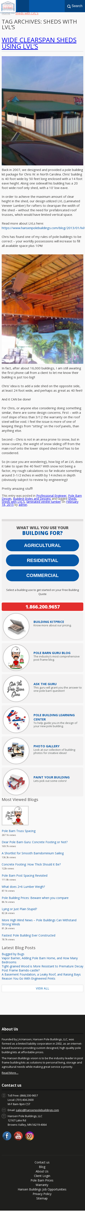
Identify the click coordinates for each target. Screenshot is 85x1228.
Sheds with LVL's (13, 502)
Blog (42, 1167)
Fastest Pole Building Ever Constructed (28, 935)
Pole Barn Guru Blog (52, 653)
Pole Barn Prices (42, 1180)
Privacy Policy (42, 1194)
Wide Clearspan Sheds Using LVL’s (39, 43)
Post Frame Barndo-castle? (21, 970)
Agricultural (42, 545)
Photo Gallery (47, 746)
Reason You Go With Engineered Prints (28, 978)
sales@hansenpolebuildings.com (37, 1110)
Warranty (42, 1185)
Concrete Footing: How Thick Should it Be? (31, 864)
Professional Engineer (51, 496)
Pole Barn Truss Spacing (18, 831)
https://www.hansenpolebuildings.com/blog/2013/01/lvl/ (43, 228)
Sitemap (42, 1198)
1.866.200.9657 (42, 606)
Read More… (10, 1073)
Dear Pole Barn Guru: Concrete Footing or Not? (34, 842)
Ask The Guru (45, 684)
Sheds (72, 499)
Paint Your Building (52, 777)
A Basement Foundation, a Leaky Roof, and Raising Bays (41, 974)
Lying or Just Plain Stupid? (19, 909)
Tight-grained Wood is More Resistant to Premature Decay (42, 966)
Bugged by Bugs (13, 954)
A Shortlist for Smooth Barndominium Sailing (33, 853)
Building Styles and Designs (32, 499)
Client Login (42, 1176)
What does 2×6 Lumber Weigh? (23, 887)
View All (42, 988)
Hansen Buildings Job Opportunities (42, 1189)
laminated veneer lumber (43, 502)
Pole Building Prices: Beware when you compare (35, 898)
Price (49, 621)
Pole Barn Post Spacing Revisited (24, 875)
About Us (42, 1171)
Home (6, 13)
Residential (42, 560)
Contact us (42, 1162)
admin (23, 505)
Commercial (42, 575)
